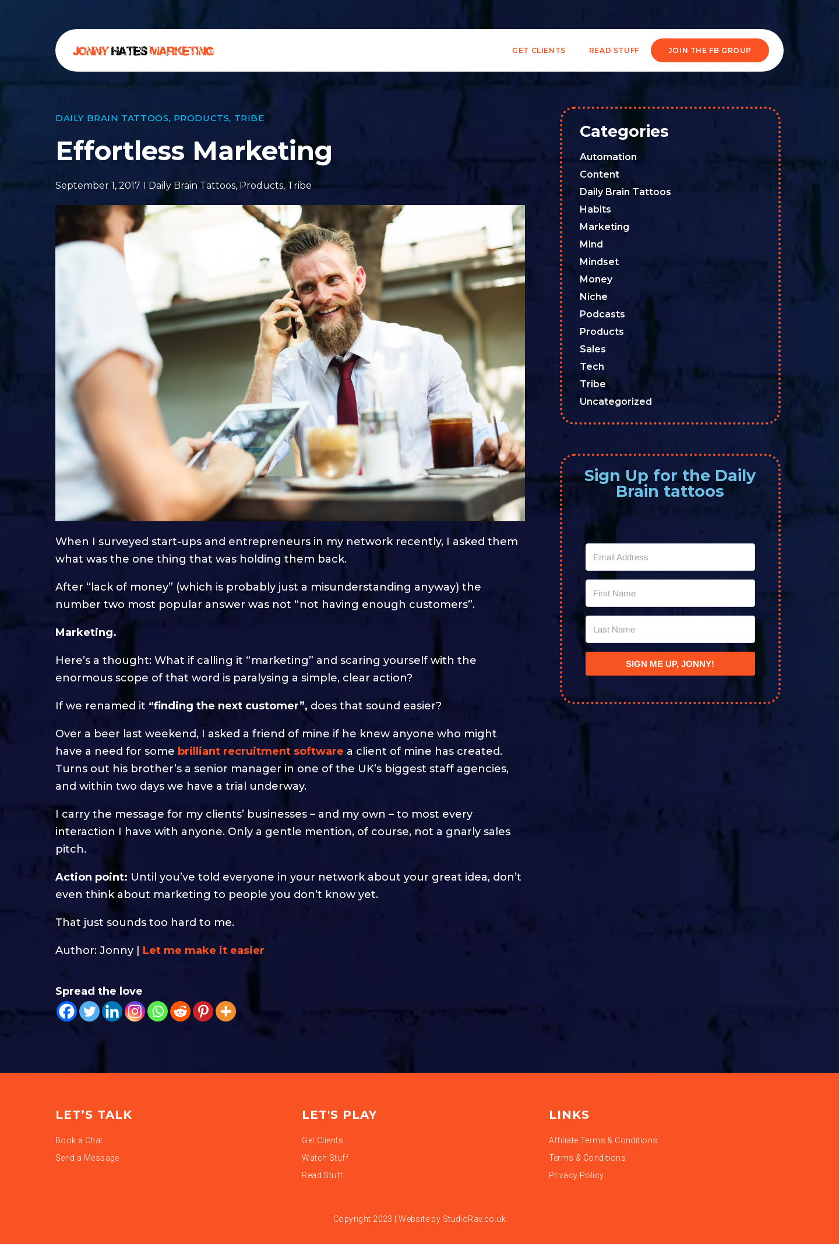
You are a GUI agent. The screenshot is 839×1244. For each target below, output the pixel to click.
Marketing (604, 226)
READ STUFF (614, 50)
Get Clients (539, 50)
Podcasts (602, 314)
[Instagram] (135, 1011)
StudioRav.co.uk (474, 1219)
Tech (592, 366)
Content (599, 174)
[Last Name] (671, 629)
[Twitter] (89, 1011)
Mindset (599, 261)
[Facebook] (67, 1011)
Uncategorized (616, 401)
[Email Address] (671, 557)
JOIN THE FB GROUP (710, 50)
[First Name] (671, 593)
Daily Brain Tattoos (111, 117)
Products (202, 117)
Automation (608, 156)
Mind (591, 244)
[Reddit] (180, 1011)
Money (596, 279)
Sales (593, 349)
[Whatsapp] (157, 1011)
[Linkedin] (112, 1011)
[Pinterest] (203, 1011)
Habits (595, 209)
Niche (594, 296)
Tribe (249, 117)
